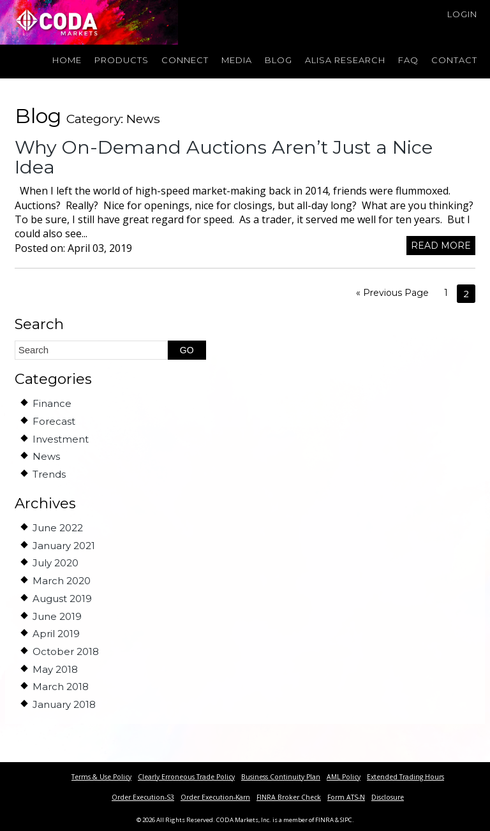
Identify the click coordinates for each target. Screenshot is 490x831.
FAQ (408, 60)
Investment (61, 439)
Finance (52, 403)
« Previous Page (392, 292)
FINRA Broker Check (288, 797)
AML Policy (343, 776)
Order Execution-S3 (143, 797)
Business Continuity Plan (280, 776)
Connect (185, 60)
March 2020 (62, 581)
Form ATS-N (346, 797)
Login (462, 14)
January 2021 (64, 546)
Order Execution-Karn (215, 797)
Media (236, 60)
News (46, 456)
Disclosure (387, 797)
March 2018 (61, 686)
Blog (278, 60)
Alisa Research (345, 60)
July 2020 (55, 563)
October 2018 (66, 651)
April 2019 (56, 634)
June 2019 (57, 616)
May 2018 (55, 669)
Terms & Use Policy (101, 776)
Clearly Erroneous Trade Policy (186, 776)
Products (121, 60)
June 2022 (58, 528)
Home (67, 60)
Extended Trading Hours (405, 776)
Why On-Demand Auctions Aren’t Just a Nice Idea (224, 157)
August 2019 (62, 598)
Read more (441, 245)
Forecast (54, 421)
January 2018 (64, 704)
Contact (454, 60)
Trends (49, 474)
